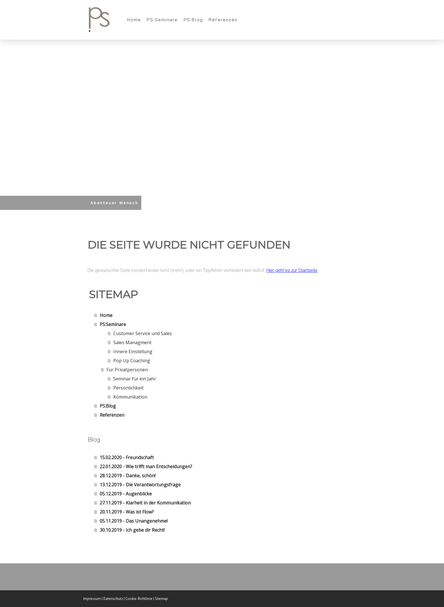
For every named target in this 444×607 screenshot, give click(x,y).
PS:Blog (193, 19)
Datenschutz (113, 598)
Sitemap (161, 598)
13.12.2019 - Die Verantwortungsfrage (140, 485)
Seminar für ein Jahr (134, 379)
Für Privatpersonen (127, 370)
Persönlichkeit (128, 388)
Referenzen (223, 19)
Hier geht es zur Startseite (291, 270)
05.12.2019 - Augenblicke (126, 494)
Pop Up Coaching (131, 360)
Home (134, 19)
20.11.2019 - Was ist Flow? (127, 512)
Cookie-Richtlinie (138, 598)
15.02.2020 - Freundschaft (127, 457)
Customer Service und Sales (142, 333)
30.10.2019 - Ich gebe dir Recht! (132, 530)
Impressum (92, 598)
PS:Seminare (162, 19)
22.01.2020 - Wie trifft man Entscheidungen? (146, 466)
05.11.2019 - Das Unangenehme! (134, 521)
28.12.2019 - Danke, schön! (127, 475)
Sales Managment (132, 342)
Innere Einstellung (132, 351)
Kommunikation (130, 397)
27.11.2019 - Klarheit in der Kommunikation (145, 503)
